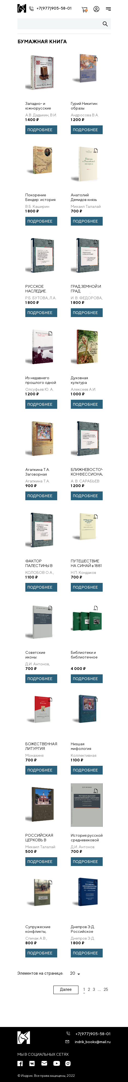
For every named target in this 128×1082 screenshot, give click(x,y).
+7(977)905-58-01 (54, 8)
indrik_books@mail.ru (93, 1042)
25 (105, 990)
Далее (66, 990)
